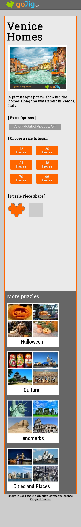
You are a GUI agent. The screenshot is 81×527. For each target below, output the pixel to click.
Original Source (40, 499)
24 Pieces (21, 164)
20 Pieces (47, 150)
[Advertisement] (41, 254)
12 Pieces (21, 150)
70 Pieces (21, 178)
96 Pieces (47, 178)
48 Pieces (47, 164)
